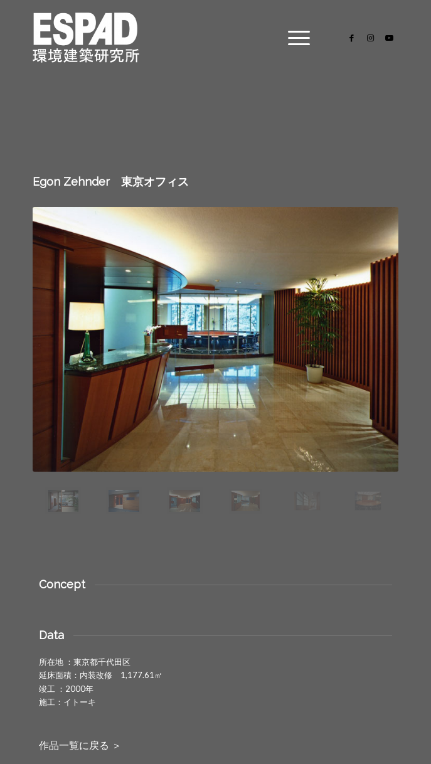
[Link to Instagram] (370, 38)
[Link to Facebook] (351, 38)
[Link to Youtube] (389, 38)
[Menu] (292, 38)
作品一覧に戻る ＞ (80, 745)
